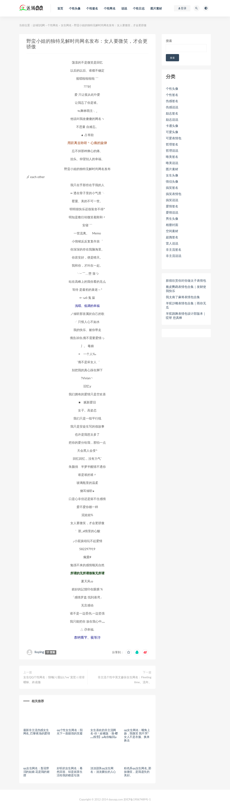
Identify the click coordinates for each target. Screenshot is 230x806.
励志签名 (172, 113)
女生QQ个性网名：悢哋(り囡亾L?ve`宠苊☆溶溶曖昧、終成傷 (54, 679)
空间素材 (172, 231)
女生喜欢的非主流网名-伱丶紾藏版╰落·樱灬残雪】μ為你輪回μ (104, 733)
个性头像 (172, 88)
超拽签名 (172, 237)
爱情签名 (172, 206)
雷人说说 (172, 243)
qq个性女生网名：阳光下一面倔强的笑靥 (70, 731)
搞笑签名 (172, 187)
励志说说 (172, 119)
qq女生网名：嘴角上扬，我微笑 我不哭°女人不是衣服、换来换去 (137, 735)
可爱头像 (172, 132)
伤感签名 (172, 101)
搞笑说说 (172, 200)
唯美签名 (172, 156)
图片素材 (172, 169)
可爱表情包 (173, 138)
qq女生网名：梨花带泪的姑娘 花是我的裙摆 (36, 771)
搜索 (169, 41)
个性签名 (172, 95)
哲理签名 (172, 144)
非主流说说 (173, 256)
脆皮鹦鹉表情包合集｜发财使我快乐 (186, 289)
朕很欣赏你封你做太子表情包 (186, 280)
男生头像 (172, 218)
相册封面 (172, 225)
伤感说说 (172, 107)
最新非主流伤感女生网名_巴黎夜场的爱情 (36, 731)
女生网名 (66, 25)
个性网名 (52, 25)
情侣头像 (172, 181)
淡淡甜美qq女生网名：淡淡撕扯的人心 (103, 769)
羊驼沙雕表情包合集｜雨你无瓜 (186, 305)
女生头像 (172, 175)
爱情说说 (172, 212)
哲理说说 (172, 150)
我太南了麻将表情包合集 (183, 297)
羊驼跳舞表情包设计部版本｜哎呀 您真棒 (186, 315)
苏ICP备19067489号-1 (137, 799)
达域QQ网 (39, 25)
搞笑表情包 (173, 194)
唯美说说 (172, 163)
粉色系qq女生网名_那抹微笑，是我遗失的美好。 (137, 771)
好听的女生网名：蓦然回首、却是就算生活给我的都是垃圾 (69, 771)
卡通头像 (172, 126)
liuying (39, 652)
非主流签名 (173, 249)
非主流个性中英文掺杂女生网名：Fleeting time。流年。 (124, 679)
